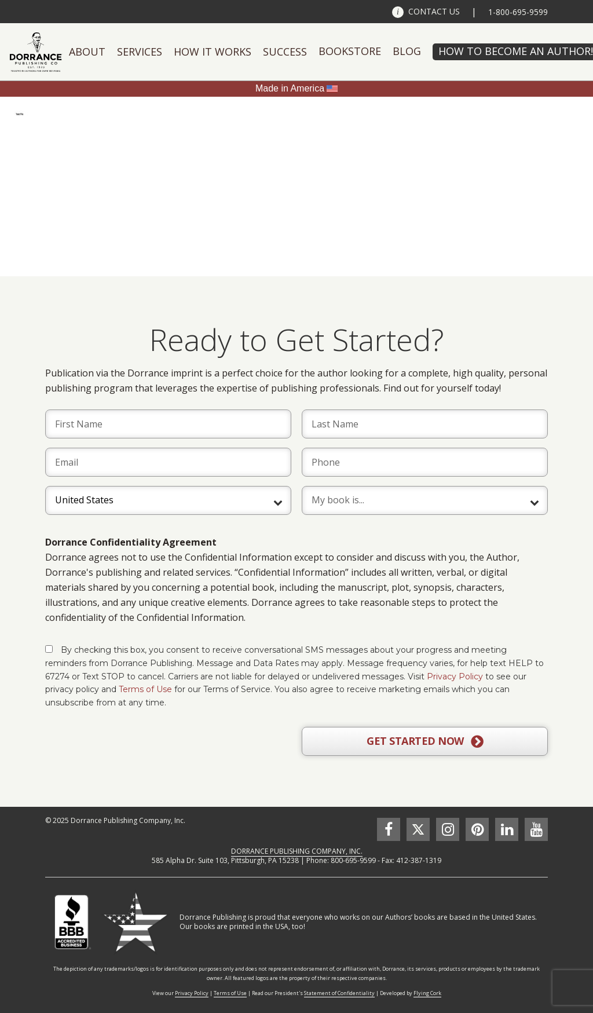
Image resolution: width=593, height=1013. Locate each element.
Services (139, 51)
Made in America (289, 88)
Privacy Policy (455, 676)
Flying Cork (427, 993)
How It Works (212, 51)
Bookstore (350, 51)
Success (285, 51)
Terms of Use (145, 689)
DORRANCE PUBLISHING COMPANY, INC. (297, 851)
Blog (407, 51)
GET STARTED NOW (425, 741)
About (87, 51)
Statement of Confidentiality (339, 993)
